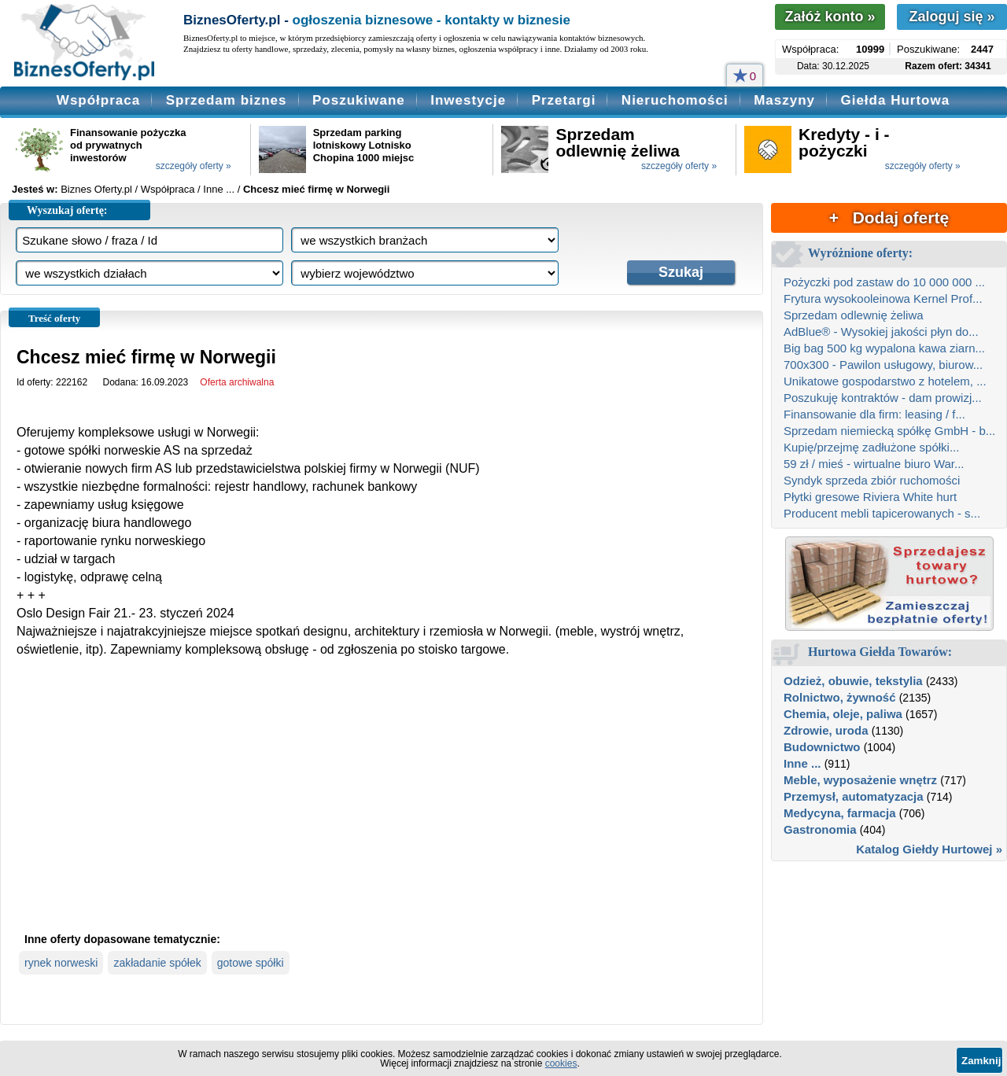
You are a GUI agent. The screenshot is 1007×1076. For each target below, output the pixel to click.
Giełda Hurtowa (895, 100)
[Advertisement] (382, 808)
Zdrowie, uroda (826, 730)
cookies (561, 1063)
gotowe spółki (250, 962)
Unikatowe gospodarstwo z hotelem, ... (885, 381)
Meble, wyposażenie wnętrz (860, 780)
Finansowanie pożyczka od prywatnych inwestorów (128, 145)
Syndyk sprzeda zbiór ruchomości (872, 480)
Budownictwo (822, 747)
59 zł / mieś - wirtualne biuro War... (874, 463)
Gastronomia (820, 829)
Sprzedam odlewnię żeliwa (617, 142)
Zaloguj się (951, 16)
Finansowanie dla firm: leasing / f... (874, 414)
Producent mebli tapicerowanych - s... (882, 513)
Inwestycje (468, 100)
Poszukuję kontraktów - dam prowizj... (883, 397)
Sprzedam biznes (226, 100)
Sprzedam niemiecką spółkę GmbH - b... (889, 430)
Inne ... (802, 763)
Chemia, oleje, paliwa (843, 713)
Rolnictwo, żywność (840, 697)
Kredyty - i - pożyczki (844, 142)
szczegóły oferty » (193, 165)
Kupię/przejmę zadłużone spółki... (871, 447)
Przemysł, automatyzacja (854, 796)
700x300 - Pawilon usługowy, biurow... (883, 364)
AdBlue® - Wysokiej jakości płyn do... (881, 331)
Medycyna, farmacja (840, 813)
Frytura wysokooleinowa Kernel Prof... (883, 298)
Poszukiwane (358, 100)
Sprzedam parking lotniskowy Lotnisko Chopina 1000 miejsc (364, 145)
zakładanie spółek (157, 962)
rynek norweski (61, 962)
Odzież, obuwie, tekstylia (853, 680)
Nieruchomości (675, 100)
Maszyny (784, 100)
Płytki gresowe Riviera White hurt (870, 496)
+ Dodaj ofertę (889, 217)
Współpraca (98, 100)
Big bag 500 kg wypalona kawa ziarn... (884, 348)
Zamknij (981, 1061)
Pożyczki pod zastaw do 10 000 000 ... (884, 282)
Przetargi (564, 100)
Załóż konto (829, 16)
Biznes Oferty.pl (96, 189)
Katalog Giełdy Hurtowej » (929, 849)
